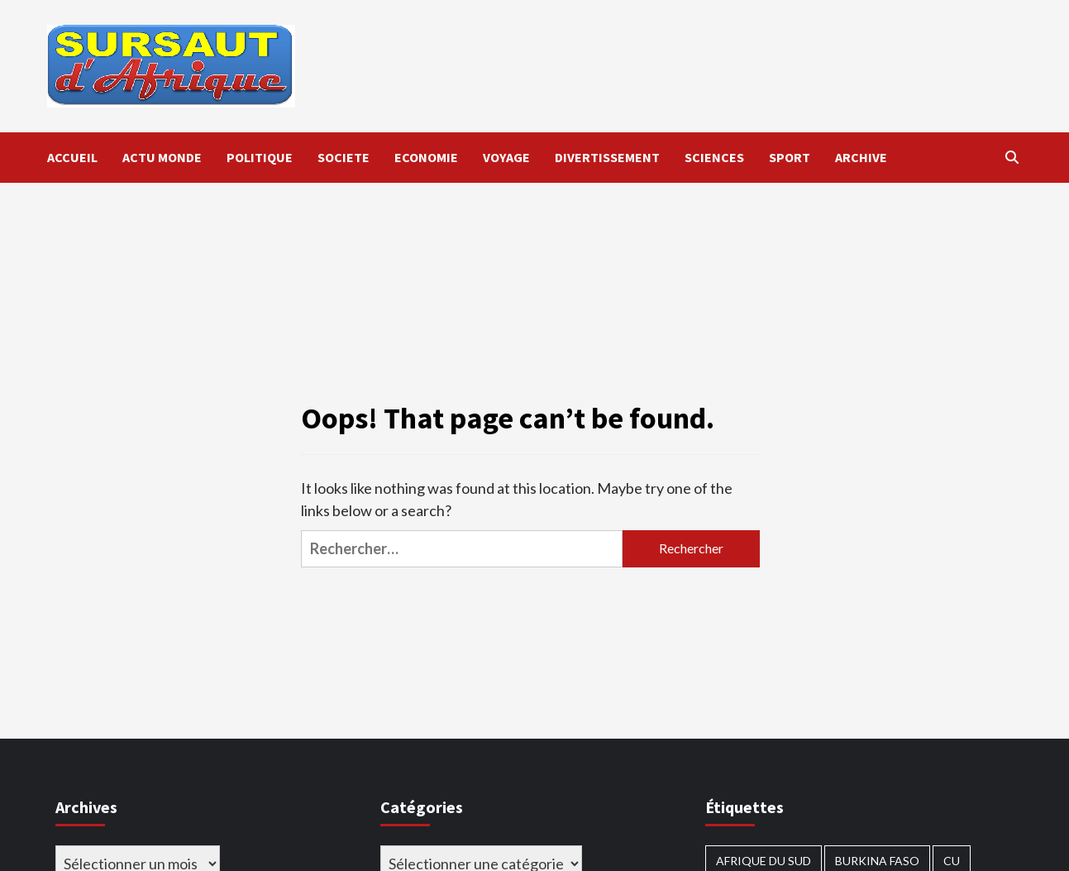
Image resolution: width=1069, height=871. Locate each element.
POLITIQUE (260, 157)
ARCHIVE (861, 157)
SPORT (789, 157)
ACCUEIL (72, 157)
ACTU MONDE (162, 157)
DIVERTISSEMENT (607, 157)
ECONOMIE (426, 157)
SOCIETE (343, 157)
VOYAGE (506, 157)
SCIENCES (714, 157)
